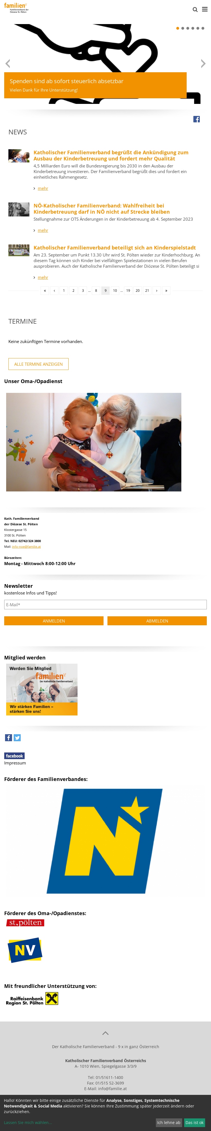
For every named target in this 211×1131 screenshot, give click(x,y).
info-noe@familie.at (26, 546)
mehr (43, 188)
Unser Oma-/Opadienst (33, 381)
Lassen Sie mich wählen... (28, 1122)
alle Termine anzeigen (38, 364)
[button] (177, 28)
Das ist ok (194, 1122)
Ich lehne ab (168, 1122)
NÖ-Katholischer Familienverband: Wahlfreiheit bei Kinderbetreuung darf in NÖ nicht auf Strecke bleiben (102, 208)
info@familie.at (112, 1088)
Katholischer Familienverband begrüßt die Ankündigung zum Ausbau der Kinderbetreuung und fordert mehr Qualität (111, 155)
